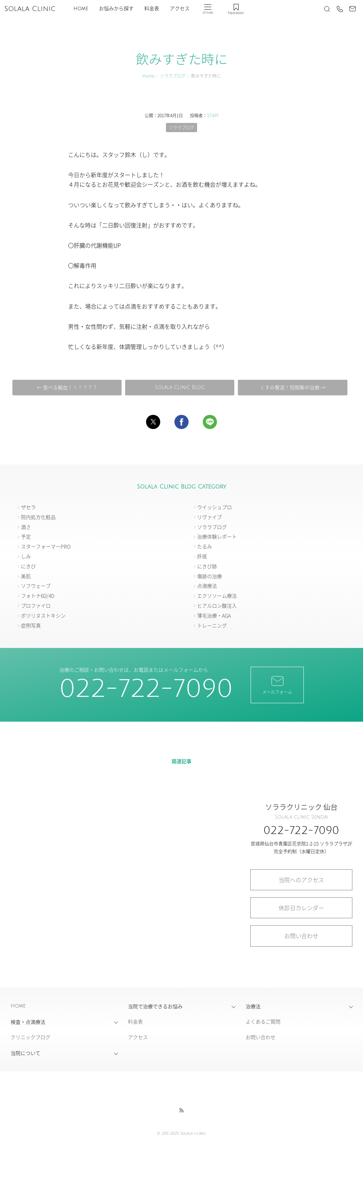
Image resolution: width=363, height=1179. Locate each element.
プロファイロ (36, 605)
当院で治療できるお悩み (155, 1006)
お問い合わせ (301, 935)
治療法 (253, 1006)
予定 (26, 536)
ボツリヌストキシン (43, 615)
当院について (25, 1052)
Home (80, 8)
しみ (26, 556)
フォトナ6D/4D (37, 595)
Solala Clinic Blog (180, 387)
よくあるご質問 (263, 1021)
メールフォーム (277, 684)
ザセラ (28, 506)
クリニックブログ (30, 1036)
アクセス (180, 8)
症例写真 (31, 625)
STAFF (213, 115)
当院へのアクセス (301, 879)
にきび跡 (207, 566)
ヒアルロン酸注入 (217, 605)
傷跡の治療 (209, 576)
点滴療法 (207, 585)
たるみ (204, 546)
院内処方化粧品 (38, 516)
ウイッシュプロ (214, 506)
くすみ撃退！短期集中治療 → (292, 387)
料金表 (151, 8)
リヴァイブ (209, 516)
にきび (28, 566)
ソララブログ (172, 76)
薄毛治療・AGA (214, 615)
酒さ (26, 526)
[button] (153, 422)
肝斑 (202, 556)
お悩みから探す (116, 8)
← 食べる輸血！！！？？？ (67, 387)
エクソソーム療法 (217, 595)
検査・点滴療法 (28, 1021)
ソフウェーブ (36, 585)
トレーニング (212, 625)
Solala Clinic (29, 9)
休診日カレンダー (301, 907)
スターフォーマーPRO (46, 546)
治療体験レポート (217, 536)
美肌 (26, 576)
